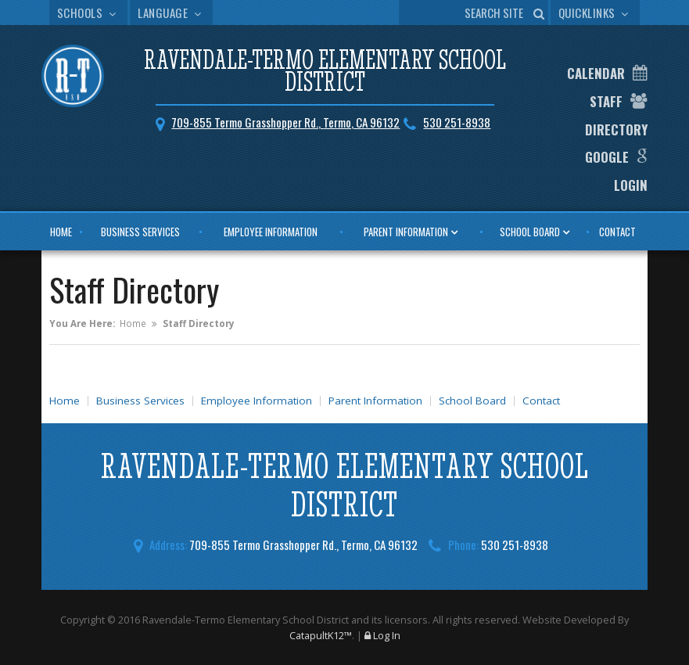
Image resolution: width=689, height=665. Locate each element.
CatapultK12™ (320, 635)
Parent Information (406, 231)
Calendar (596, 73)
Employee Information (271, 231)
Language (171, 12)
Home (61, 231)
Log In (386, 635)
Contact (617, 231)
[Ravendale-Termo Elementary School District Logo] (72, 78)
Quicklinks (595, 12)
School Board (530, 231)
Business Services (140, 231)
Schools (88, 12)
